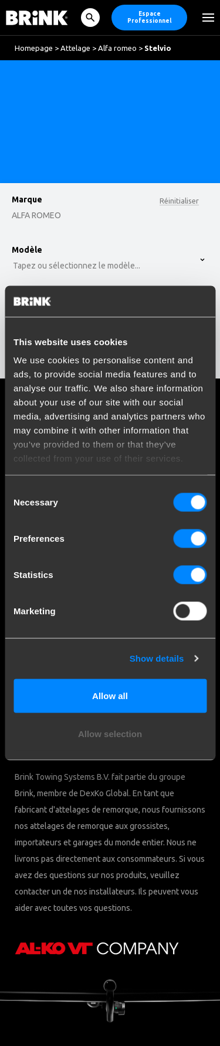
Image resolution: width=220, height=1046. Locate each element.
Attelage (75, 48)
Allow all (110, 695)
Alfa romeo (117, 48)
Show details (157, 658)
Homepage (34, 48)
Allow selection (110, 734)
